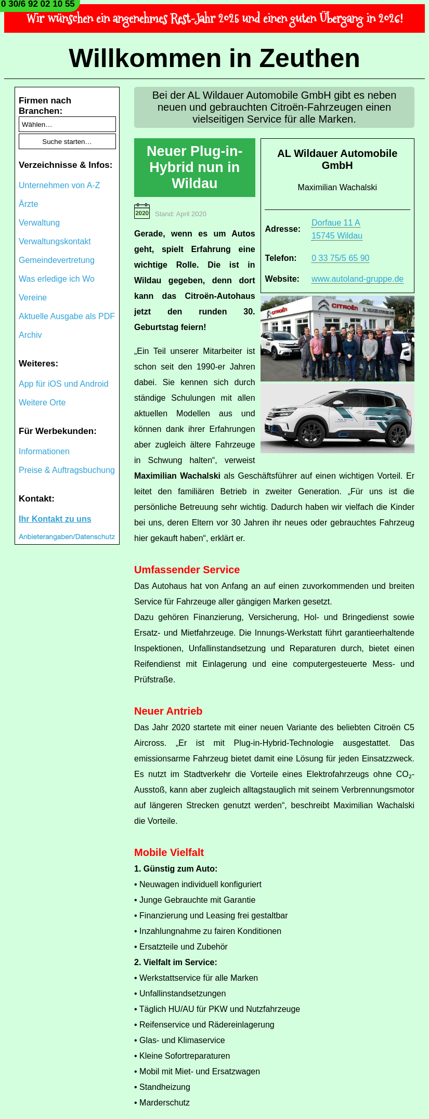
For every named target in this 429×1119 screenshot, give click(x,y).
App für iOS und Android (64, 383)
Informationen (44, 451)
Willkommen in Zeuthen (214, 58)
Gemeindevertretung (57, 260)
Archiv (30, 335)
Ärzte (28, 204)
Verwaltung (39, 222)
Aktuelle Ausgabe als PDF (67, 316)
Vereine (33, 297)
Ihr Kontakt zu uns (55, 519)
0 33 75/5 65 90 (340, 258)
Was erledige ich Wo (57, 278)
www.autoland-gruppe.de (357, 278)
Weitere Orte (42, 402)
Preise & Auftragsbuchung (67, 470)
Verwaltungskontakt (55, 241)
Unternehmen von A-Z (59, 185)
